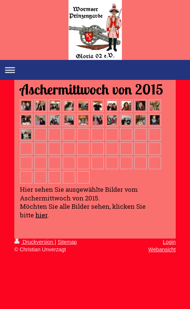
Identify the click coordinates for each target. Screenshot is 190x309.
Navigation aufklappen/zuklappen (95, 70)
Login (169, 242)
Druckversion (34, 242)
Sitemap (67, 242)
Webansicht (162, 249)
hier (41, 215)
